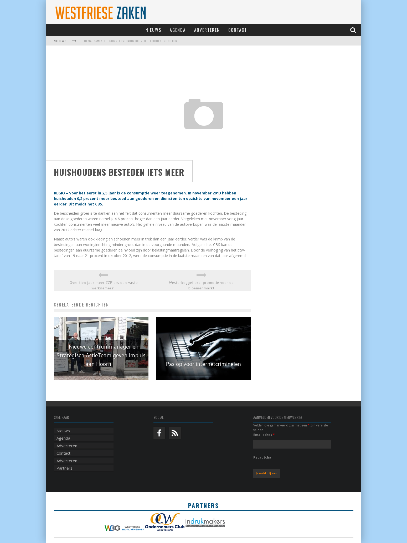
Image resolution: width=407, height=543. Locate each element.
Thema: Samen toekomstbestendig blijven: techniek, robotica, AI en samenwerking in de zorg (154, 41)
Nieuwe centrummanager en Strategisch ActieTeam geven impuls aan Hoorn (100, 355)
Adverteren (207, 30)
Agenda (178, 30)
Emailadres (264, 435)
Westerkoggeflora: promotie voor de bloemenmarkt (201, 285)
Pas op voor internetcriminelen (203, 364)
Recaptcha (262, 457)
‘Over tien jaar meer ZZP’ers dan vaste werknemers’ (103, 285)
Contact (237, 30)
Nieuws (153, 30)
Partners (64, 468)
